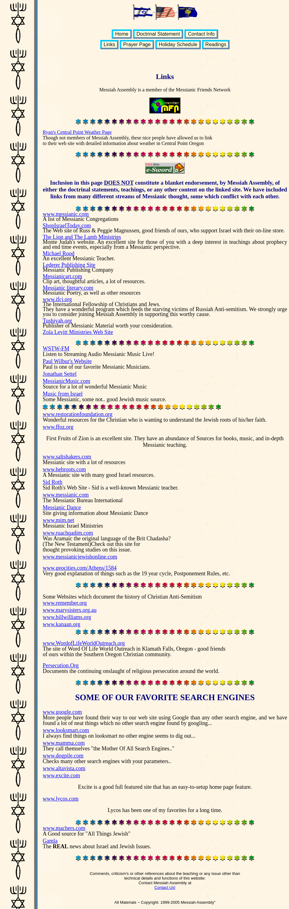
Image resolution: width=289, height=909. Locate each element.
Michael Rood (58, 253)
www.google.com (62, 712)
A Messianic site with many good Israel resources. (99, 475)
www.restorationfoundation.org (77, 414)
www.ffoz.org (58, 427)
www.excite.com (61, 775)
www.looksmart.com (66, 730)
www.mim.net (58, 520)
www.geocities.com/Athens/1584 (80, 568)
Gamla (50, 841)
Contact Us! (164, 887)
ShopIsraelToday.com (67, 225)
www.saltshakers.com (67, 457)
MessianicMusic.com (66, 381)
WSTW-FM (56, 348)
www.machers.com (64, 828)
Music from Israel (63, 394)
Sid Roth (53, 482)
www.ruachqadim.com (68, 533)
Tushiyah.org (57, 321)
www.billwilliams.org (67, 617)
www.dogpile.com (63, 756)
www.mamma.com (64, 743)
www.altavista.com (64, 768)
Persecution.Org (61, 665)
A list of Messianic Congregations (81, 219)
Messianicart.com (62, 276)
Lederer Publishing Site (69, 265)
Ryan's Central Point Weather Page (77, 132)
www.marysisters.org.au (70, 610)
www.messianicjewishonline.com (80, 557)
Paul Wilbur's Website (67, 361)
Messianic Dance (62, 507)
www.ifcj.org (57, 299)
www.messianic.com (66, 214)
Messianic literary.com (68, 288)
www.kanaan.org (61, 624)
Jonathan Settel (59, 374)
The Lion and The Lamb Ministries (82, 237)
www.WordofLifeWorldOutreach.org (84, 643)
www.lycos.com (61, 799)
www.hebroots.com (64, 469)
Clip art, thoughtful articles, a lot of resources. (94, 281)
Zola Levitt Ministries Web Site (78, 332)
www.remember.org (65, 603)
